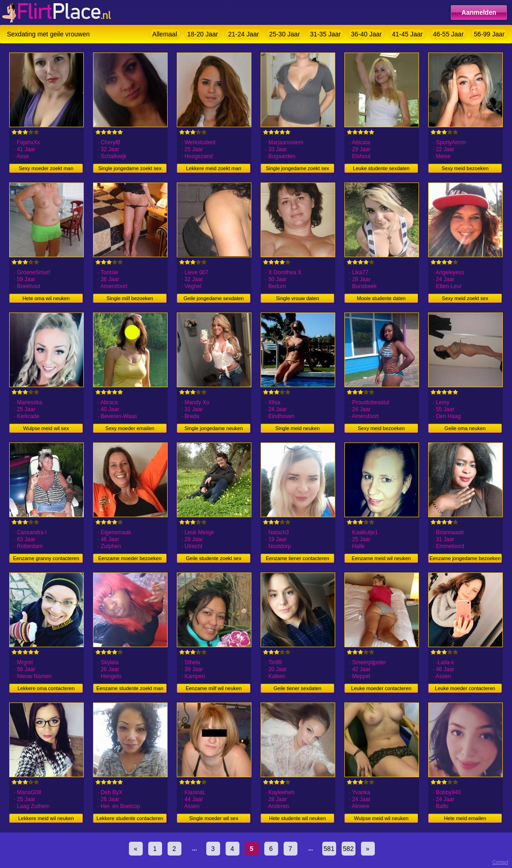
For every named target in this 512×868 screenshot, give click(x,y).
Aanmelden (478, 12)
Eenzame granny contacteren (46, 558)
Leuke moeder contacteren (381, 688)
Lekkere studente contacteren (130, 818)
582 (348, 848)
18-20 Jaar (202, 34)
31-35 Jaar (325, 34)
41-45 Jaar (407, 34)
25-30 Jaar (284, 34)
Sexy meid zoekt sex (465, 298)
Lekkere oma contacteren (46, 688)
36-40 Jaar (366, 34)
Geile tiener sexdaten (297, 688)
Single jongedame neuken (213, 428)
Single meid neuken (297, 428)
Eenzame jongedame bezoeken (465, 558)
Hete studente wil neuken (297, 818)
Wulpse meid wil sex (46, 428)
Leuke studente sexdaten (381, 168)
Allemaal (164, 34)
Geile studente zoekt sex (213, 558)
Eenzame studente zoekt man (129, 688)
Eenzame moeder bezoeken (130, 558)
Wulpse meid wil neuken (381, 818)
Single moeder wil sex (214, 818)
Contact (500, 862)
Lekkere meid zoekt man (213, 168)
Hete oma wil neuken (46, 298)
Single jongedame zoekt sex (130, 168)
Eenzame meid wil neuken (381, 558)
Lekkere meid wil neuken (46, 818)
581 (329, 848)
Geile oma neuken (464, 428)
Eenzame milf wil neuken (214, 688)
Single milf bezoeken (129, 298)
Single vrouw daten (297, 298)
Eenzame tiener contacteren (297, 558)
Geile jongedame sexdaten (214, 298)
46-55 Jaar (448, 34)
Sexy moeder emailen (129, 428)
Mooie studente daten (381, 298)
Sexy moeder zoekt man (46, 168)
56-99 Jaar (489, 34)
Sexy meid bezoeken (465, 168)
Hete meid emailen (465, 818)
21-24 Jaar (243, 34)
